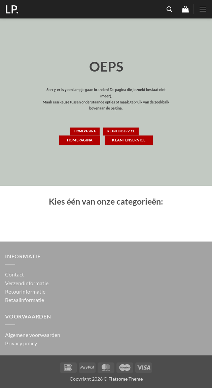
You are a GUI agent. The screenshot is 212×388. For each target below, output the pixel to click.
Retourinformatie (25, 291)
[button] (169, 9)
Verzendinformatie (26, 283)
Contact (14, 274)
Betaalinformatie (24, 300)
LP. (12, 9)
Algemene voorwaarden (32, 335)
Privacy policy (21, 343)
